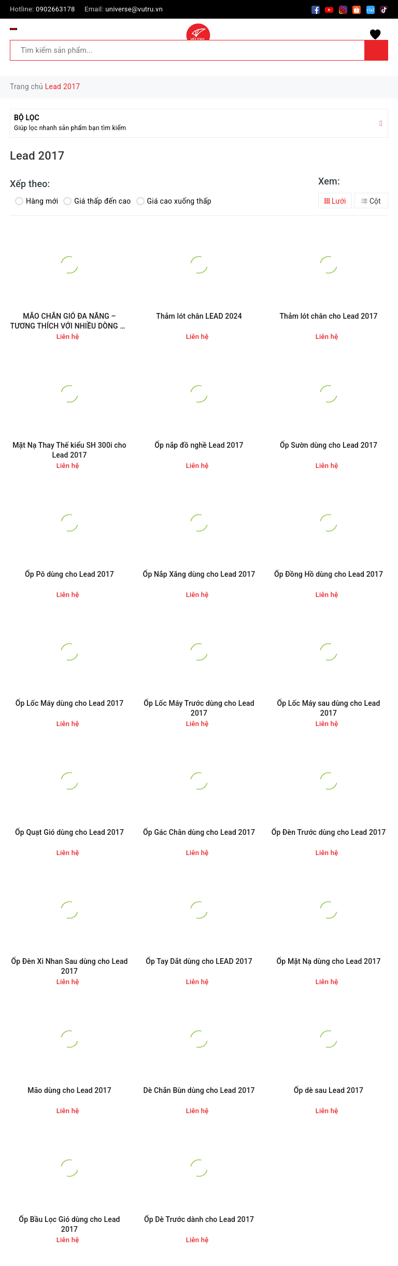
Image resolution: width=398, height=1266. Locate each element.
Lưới (335, 201)
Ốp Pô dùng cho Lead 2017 (69, 574)
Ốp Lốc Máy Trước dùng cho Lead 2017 (199, 708)
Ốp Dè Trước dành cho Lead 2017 (199, 1219)
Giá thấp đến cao (97, 201)
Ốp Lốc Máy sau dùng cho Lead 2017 (328, 708)
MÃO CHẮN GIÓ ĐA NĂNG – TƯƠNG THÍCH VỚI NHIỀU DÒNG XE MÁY (69, 321)
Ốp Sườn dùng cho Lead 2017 (328, 445)
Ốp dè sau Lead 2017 (328, 1090)
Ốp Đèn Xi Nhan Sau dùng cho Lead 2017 (69, 966)
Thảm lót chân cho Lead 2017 (328, 316)
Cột (371, 201)
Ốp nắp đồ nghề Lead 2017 (198, 445)
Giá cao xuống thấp (173, 201)
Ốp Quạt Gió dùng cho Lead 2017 (69, 832)
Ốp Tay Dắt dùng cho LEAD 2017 (199, 961)
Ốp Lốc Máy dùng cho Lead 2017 (70, 703)
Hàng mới (36, 201)
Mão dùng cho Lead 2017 (69, 1090)
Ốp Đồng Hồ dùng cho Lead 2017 (328, 574)
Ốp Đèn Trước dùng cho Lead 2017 (329, 832)
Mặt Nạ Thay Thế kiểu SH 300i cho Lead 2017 (69, 450)
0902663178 (55, 9)
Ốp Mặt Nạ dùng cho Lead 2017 (328, 961)
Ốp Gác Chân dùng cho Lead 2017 (199, 832)
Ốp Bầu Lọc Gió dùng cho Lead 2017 (69, 1224)
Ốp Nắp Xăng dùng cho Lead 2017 (199, 574)
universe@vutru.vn (134, 9)
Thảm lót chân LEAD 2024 (199, 316)
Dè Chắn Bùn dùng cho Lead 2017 (198, 1090)
